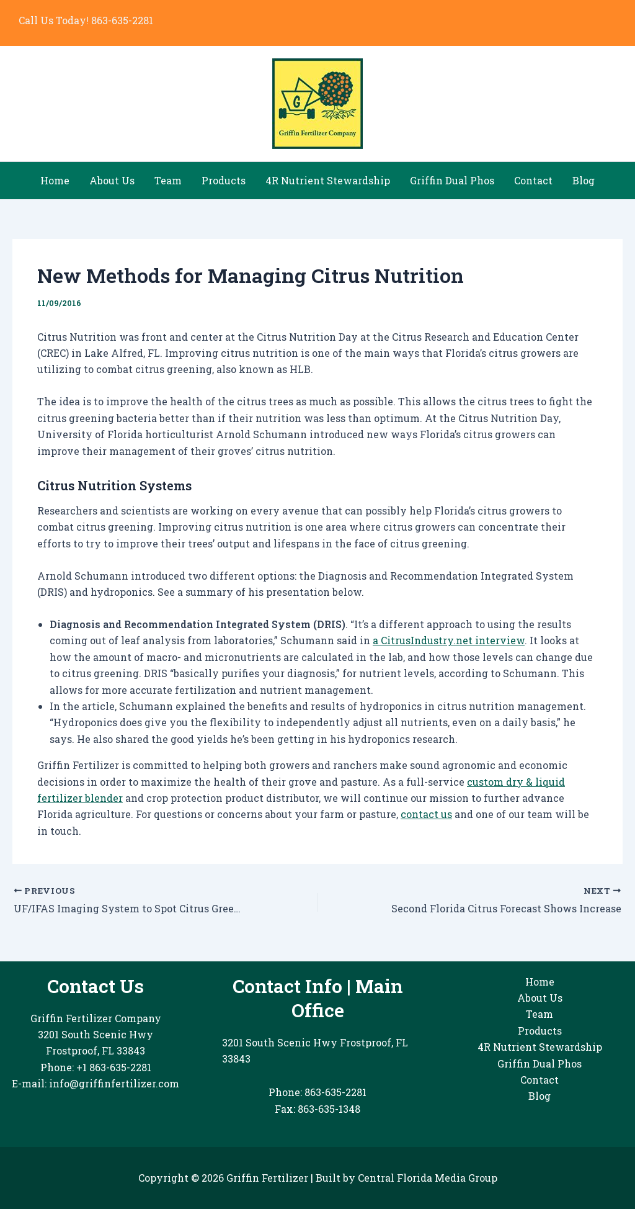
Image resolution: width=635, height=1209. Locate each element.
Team (168, 180)
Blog (583, 180)
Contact (533, 180)
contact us (426, 813)
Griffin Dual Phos (452, 180)
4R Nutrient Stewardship (327, 180)
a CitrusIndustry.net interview (449, 640)
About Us (112, 180)
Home (54, 180)
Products (224, 180)
